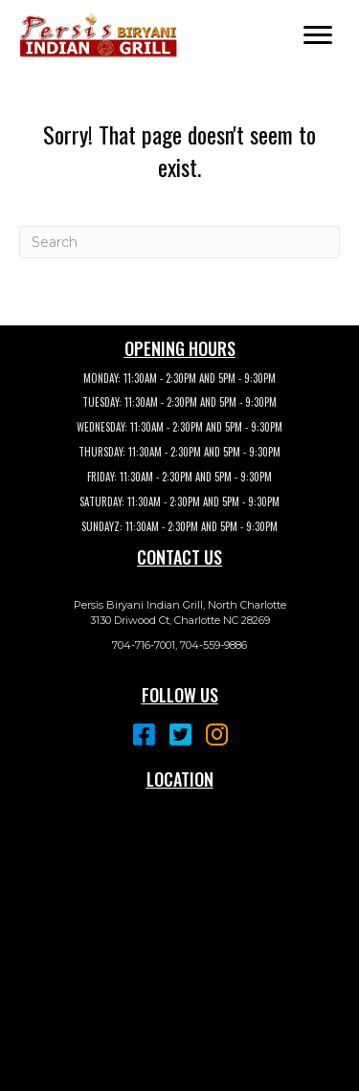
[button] (317, 35)
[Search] (179, 242)
